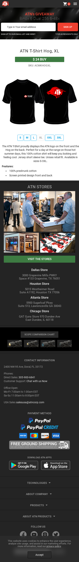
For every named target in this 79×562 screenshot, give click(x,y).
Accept (39, 554)
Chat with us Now (37, 381)
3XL (59, 137)
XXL (49, 137)
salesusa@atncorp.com (30, 402)
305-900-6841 (27, 377)
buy (39, 59)
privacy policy (53, 546)
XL (40, 137)
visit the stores (40, 259)
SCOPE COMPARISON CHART (39, 334)
